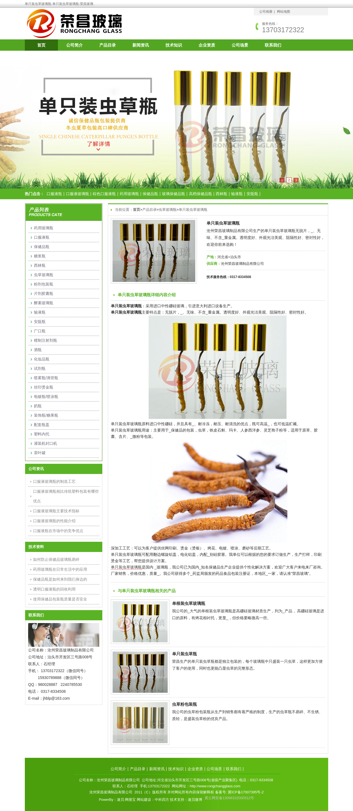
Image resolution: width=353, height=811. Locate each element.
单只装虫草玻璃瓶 (193, 210)
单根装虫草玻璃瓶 (188, 603)
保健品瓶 (150, 194)
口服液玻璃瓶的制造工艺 (54, 481)
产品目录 (107, 45)
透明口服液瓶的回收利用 (54, 589)
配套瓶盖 (41, 424)
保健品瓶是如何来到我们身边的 (60, 579)
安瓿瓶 (252, 194)
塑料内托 (41, 434)
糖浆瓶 (40, 256)
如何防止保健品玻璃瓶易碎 (56, 559)
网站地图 (283, 12)
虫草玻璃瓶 (167, 210)
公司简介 (74, 45)
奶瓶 (38, 406)
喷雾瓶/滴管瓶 (46, 378)
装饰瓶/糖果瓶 (46, 415)
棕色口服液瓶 (104, 194)
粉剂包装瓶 (43, 284)
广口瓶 (40, 331)
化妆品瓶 (41, 359)
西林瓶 (221, 194)
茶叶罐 (40, 453)
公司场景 (240, 45)
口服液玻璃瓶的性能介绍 (54, 521)
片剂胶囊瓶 (43, 293)
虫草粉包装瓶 (184, 704)
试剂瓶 (40, 368)
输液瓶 (237, 194)
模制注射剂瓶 (45, 340)
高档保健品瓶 (200, 194)
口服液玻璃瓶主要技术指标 (56, 511)
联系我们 (273, 45)
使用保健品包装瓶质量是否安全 (60, 599)
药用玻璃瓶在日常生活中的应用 (60, 569)
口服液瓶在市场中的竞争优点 (58, 531)
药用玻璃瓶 (129, 194)
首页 (41, 45)
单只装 (116, 567)
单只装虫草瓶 (184, 653)
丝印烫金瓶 (43, 387)
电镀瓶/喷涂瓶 (46, 396)
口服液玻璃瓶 (77, 194)
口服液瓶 (54, 194)
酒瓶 (38, 349)
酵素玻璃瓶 (43, 303)
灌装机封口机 (45, 443)
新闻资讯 (140, 45)
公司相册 (265, 12)
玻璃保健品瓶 (173, 194)
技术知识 (173, 45)
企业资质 (207, 45)
